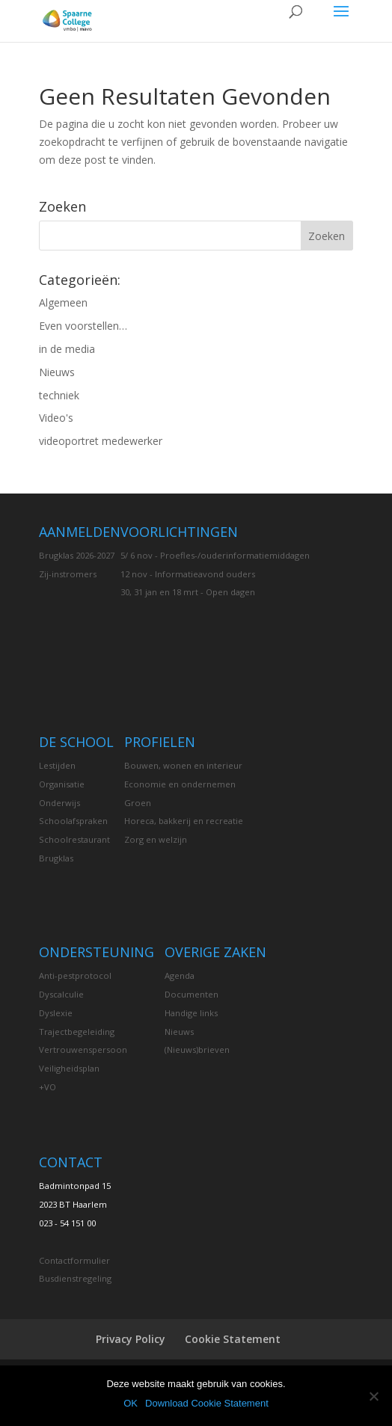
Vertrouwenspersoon (83, 1049)
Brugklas (56, 858)
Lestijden (57, 765)
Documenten (191, 994)
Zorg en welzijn (155, 839)
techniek (59, 395)
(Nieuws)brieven (197, 1049)
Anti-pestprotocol (75, 975)
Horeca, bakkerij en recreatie (183, 820)
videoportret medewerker (100, 441)
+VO (47, 1086)
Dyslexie (56, 1012)
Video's (56, 418)
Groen (137, 802)
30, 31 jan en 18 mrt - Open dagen (187, 591)
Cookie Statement (233, 1339)
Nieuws (57, 372)
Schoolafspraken (73, 820)
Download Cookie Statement (207, 1403)
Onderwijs (59, 802)
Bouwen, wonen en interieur (183, 765)
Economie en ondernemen (180, 784)
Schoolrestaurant (74, 839)
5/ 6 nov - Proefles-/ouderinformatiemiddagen (215, 555)
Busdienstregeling (75, 1278)
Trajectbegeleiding (76, 1031)
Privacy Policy (130, 1339)
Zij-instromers (68, 574)
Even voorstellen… (83, 326)
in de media (67, 349)
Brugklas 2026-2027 (76, 555)
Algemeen (63, 302)
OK (130, 1403)
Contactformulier (74, 1260)
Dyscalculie (61, 994)
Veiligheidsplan (69, 1068)
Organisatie (62, 784)
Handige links (191, 1012)
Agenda (180, 975)
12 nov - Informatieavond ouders (187, 574)
